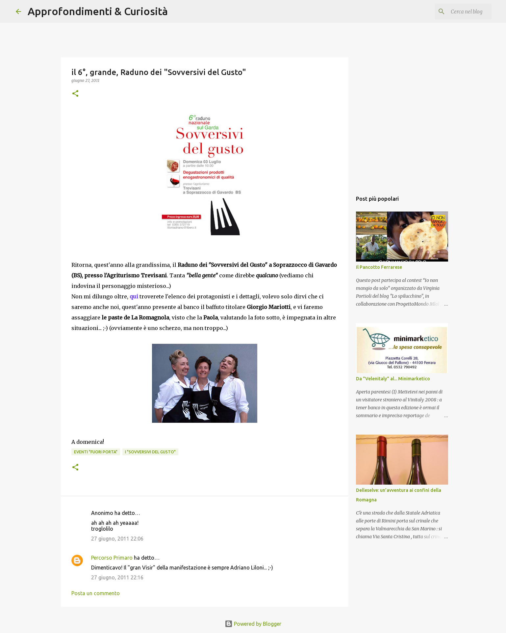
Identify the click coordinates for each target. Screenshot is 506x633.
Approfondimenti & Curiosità (98, 11)
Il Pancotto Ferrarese (379, 267)
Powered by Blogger (253, 624)
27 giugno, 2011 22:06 (117, 539)
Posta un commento (95, 593)
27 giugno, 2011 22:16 (117, 577)
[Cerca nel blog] (457, 11)
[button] (75, 93)
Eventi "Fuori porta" (95, 452)
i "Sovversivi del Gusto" (150, 452)
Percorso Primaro (112, 558)
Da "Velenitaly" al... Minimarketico (393, 378)
